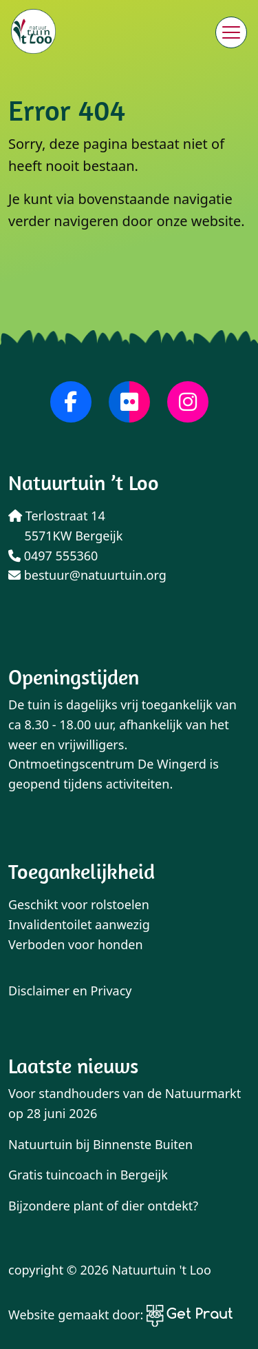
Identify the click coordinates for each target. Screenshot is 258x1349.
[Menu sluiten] (231, 32)
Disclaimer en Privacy (70, 990)
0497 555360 (53, 555)
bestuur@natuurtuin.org (87, 575)
